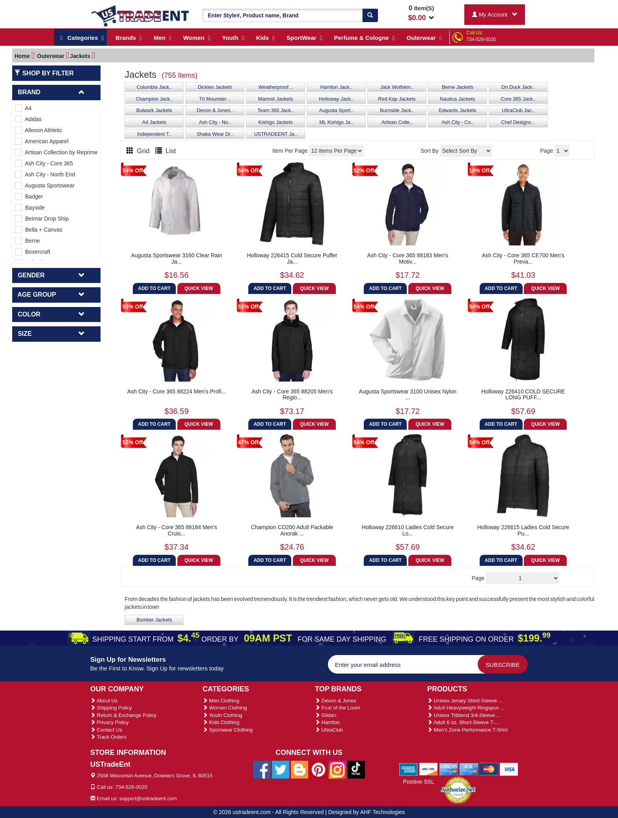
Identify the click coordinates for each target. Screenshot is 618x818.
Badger (29, 196)
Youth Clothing (222, 715)
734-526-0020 (481, 39)
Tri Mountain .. (215, 99)
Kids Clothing (221, 722)
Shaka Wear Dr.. (215, 134)
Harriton (327, 722)
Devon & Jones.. (215, 110)
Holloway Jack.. (336, 99)
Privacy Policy (109, 722)
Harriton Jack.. (336, 87)
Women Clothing (225, 708)
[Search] (370, 15)
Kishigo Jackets (275, 122)
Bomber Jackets (154, 620)
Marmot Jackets (275, 99)
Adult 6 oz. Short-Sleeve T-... (463, 722)
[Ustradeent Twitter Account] (280, 769)
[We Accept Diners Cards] (448, 769)
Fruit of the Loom (337, 708)
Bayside (30, 207)
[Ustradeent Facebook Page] (261, 769)
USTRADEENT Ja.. (275, 134)
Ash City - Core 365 (44, 163)
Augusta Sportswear (44, 185)
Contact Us (106, 730)
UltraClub (329, 730)
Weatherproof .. (276, 87)
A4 (23, 108)
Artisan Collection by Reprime (56, 152)
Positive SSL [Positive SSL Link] (418, 782)
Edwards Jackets (457, 110)
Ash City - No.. (215, 122)
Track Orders (108, 737)
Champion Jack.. (154, 99)
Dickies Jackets (215, 87)
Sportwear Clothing (228, 730)
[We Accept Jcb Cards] (469, 769)
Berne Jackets (457, 87)
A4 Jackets (154, 122)
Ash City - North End (45, 174)
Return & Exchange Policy (123, 715)
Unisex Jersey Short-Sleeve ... (465, 701)
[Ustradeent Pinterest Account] (318, 769)
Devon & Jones (335, 701)
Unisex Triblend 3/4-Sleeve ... (464, 715)
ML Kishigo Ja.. (336, 122)
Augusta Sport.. (336, 110)
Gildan (325, 715)
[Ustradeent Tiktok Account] (356, 769)
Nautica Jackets (457, 99)
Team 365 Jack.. (275, 110)
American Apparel (42, 141)
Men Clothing (221, 701)
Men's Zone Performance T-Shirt (467, 730)
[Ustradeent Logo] (140, 15)
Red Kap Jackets (396, 99)
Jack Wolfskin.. (396, 87)
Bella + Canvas (38, 229)
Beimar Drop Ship (42, 218)
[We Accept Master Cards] (489, 769)
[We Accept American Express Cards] (408, 769)
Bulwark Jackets (154, 110)
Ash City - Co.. (457, 122)
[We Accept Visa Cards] (509, 769)
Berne (27, 240)
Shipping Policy (111, 708)
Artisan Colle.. (397, 122)
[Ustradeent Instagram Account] (337, 769)
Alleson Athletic (38, 130)
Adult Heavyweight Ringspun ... (466, 708)
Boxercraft (32, 251)
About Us (103, 701)
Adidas (28, 119)
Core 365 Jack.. (518, 99)
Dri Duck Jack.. (518, 87)
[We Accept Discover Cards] (428, 769)
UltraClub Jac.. (518, 110)
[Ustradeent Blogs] (299, 769)
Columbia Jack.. (154, 87)
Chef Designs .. (518, 122)
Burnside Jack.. (397, 110)
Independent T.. (154, 134)
